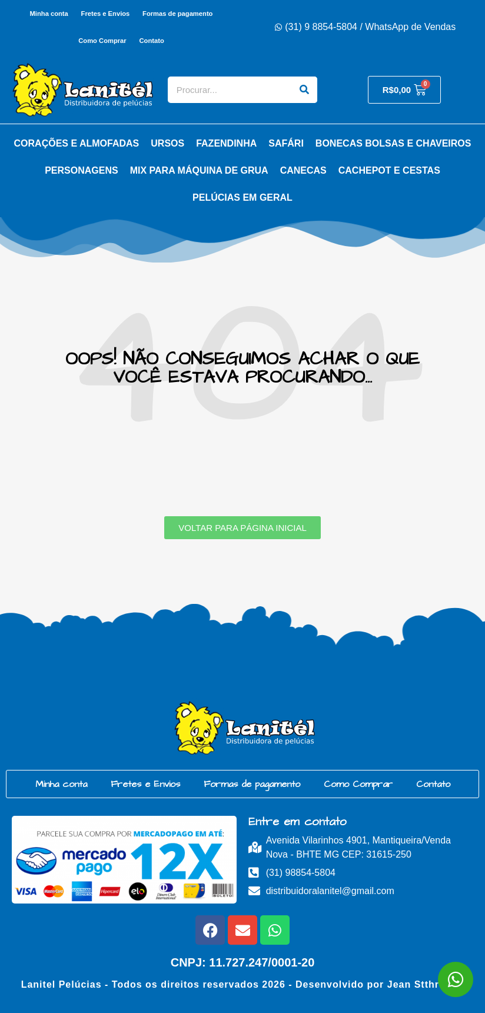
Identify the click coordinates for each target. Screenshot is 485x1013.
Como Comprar (102, 40)
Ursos (167, 143)
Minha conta (48, 13)
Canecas (303, 170)
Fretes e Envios (105, 13)
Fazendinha (226, 143)
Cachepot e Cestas (389, 170)
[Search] (304, 90)
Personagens (81, 170)
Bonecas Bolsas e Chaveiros (393, 143)
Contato (151, 40)
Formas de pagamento (177, 13)
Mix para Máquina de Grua (199, 170)
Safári (286, 143)
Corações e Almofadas (76, 143)
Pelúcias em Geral (242, 197)
